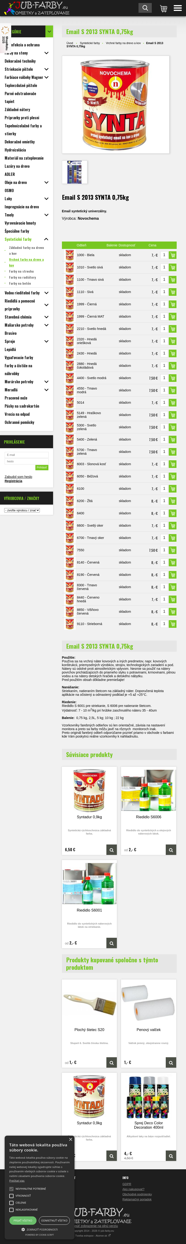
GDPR (126, 1184)
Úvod (70, 43)
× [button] (70, 1139)
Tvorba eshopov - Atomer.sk (93, 1235)
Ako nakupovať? (133, 1189)
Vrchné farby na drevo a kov (123, 43)
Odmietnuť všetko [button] (54, 1220)
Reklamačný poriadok (137, 1199)
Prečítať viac (17, 1180)
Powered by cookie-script (39, 1234)
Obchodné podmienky (137, 1194)
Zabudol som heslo (18, 477)
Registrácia (13, 481)
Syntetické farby (90, 43)
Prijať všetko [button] (23, 1220)
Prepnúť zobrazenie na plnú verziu (93, 1226)
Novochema (88, 218)
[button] (39, 1229)
